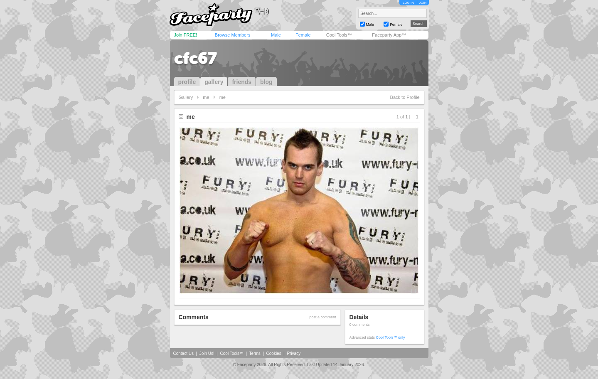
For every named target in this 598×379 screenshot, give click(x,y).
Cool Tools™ (339, 34)
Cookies (273, 353)
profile (187, 82)
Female (303, 34)
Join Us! (206, 353)
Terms (255, 353)
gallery (213, 82)
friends (241, 82)
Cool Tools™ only (390, 337)
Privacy (293, 353)
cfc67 (195, 58)
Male (276, 34)
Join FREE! (185, 34)
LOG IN (408, 3)
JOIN (422, 3)
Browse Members (233, 34)
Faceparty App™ (389, 34)
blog (266, 82)
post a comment (322, 317)
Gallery (186, 97)
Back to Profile (405, 97)
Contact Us (183, 353)
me (206, 97)
